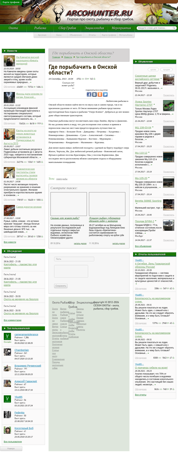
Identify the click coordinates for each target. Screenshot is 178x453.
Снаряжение (56, 359)
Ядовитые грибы (72, 329)
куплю (153, 69)
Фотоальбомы (126, 35)
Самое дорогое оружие (29, 206)
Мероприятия (121, 28)
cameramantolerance (26, 334)
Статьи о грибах (71, 316)
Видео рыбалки (64, 310)
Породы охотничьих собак (56, 365)
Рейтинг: (19, 337)
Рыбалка (40, 28)
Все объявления (143, 246)
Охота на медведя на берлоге (21, 299)
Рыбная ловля (64, 316)
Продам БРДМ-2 (144, 221)
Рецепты (80, 329)
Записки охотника (56, 334)
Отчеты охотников (56, 340)
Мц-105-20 (141, 178)
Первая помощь (80, 319)
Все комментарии (12, 320)
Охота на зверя (55, 320)
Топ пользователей (18, 328)
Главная (56, 57)
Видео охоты (55, 328)
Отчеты (92, 35)
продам (166, 69)
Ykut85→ (139, 260)
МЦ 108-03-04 (143, 127)
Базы (59, 35)
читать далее (80, 243)
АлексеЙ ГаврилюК (26, 381)
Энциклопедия (94, 28)
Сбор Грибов (67, 28)
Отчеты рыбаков (64, 337)
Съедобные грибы (72, 323)
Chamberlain (22, 350)
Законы (80, 308)
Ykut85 (18, 397)
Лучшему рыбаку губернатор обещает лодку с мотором (104, 219)
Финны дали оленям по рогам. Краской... (29, 95)
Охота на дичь (55, 311)
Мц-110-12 (141, 152)
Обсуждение (9, 86)
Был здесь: (20, 340)
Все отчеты (140, 395)
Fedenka (19, 412)
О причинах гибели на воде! (151, 367)
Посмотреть (168, 95)
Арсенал (42, 35)
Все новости (10, 242)
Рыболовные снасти (64, 322)
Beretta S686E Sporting (148, 200)
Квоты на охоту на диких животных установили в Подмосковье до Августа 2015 (20, 137)
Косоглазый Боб (24, 428)
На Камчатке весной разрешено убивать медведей (27, 60)
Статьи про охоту (55, 353)
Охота (13, 28)
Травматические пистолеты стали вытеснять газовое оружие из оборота (26, 173)
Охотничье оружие (56, 346)
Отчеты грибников (72, 335)
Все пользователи (13, 441)
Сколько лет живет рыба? (65, 218)
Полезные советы (80, 325)
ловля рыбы (61, 179)
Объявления (76, 35)
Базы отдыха (79, 313)
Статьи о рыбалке (64, 329)
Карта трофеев (109, 35)
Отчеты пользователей (151, 254)
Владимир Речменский (28, 365)
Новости (12, 50)
